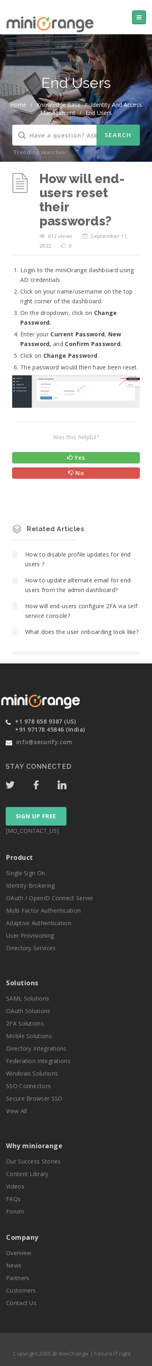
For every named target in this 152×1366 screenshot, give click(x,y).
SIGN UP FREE (36, 816)
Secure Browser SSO (34, 1098)
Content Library (27, 1174)
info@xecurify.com (44, 742)
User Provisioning (30, 935)
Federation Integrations (38, 1061)
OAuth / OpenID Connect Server (50, 898)
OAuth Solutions (28, 1011)
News (13, 1265)
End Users (99, 113)
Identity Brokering (30, 885)
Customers (21, 1290)
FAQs (13, 1199)
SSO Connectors (28, 1086)
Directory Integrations (36, 1048)
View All (16, 1111)
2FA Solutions (25, 1023)
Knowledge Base (58, 104)
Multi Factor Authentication (43, 910)
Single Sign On (25, 873)
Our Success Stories (33, 1161)
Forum (15, 1211)
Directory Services (31, 948)
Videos (15, 1186)
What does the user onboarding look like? (82, 632)
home (18, 104)
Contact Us (21, 1303)
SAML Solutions (27, 998)
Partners (17, 1278)
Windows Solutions (32, 1073)
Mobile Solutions (29, 1036)
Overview (18, 1253)
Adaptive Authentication (38, 923)
